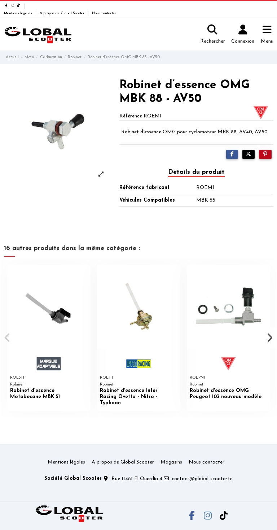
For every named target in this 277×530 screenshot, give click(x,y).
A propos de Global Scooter (62, 13)
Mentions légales (18, 13)
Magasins (171, 462)
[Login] (243, 35)
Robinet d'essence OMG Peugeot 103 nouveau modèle (225, 394)
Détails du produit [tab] (196, 172)
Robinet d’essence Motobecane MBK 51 (35, 394)
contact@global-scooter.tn (202, 479)
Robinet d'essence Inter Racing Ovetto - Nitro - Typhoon (129, 397)
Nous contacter (104, 13)
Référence (130, 116)
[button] (8, 337)
